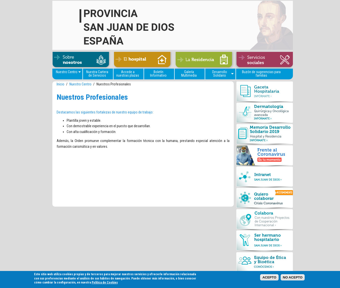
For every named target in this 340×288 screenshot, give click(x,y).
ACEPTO (269, 278)
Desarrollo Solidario (219, 73)
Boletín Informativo (158, 73)
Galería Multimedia (189, 73)
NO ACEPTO (293, 278)
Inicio (60, 84)
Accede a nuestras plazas (127, 73)
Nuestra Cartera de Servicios (97, 73)
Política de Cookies (105, 283)
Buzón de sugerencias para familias (261, 73)
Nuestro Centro (66, 72)
